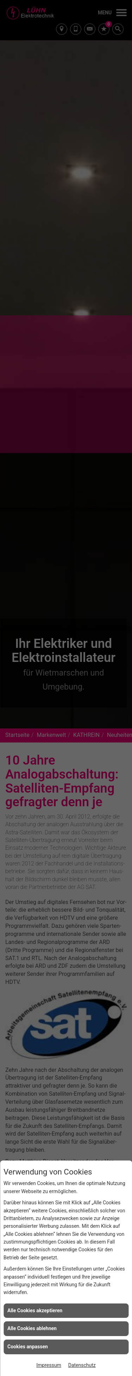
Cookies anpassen (27, 1346)
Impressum (48, 1365)
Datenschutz (82, 1365)
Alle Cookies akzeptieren (34, 1310)
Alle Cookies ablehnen (32, 1328)
